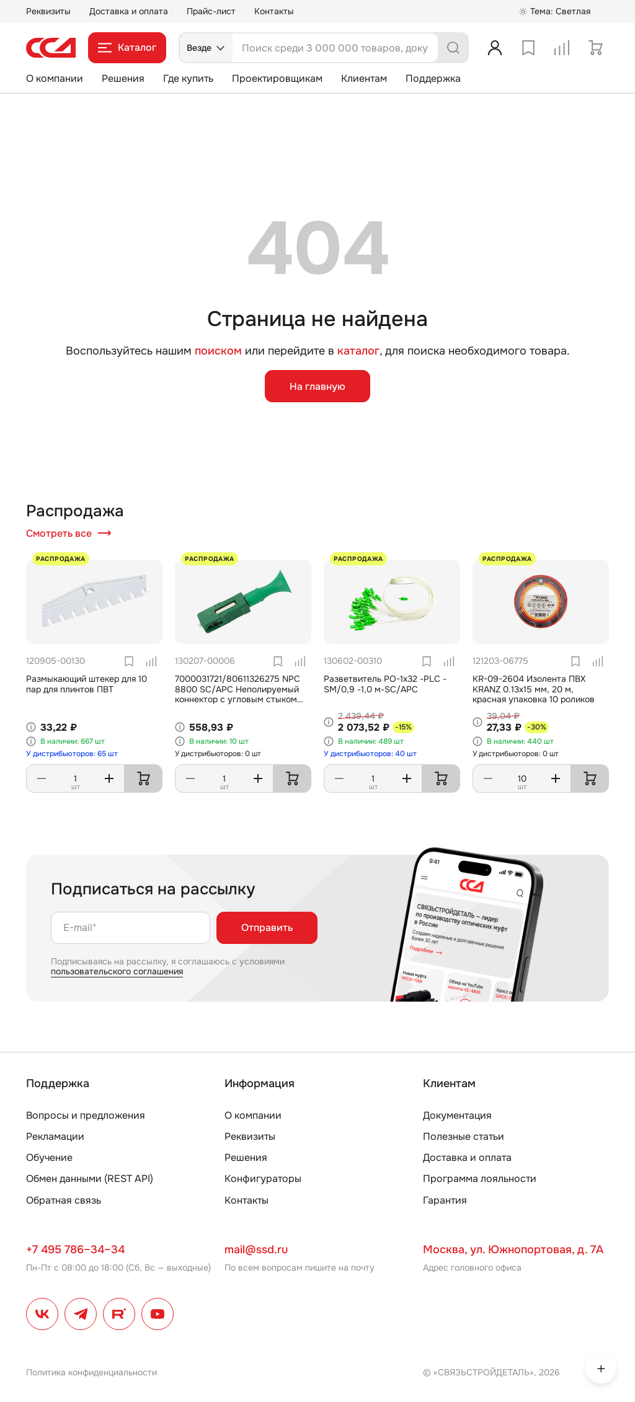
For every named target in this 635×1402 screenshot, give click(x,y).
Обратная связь (63, 1200)
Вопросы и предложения (85, 1115)
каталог (358, 351)
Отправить (267, 927)
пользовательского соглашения (117, 971)
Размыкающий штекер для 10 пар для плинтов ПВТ (86, 684)
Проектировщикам (277, 78)
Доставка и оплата (128, 11)
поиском (218, 351)
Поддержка (433, 78)
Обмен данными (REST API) (89, 1178)
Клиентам (364, 78)
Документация (457, 1115)
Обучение (49, 1157)
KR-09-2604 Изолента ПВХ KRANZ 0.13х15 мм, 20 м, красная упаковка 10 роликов (534, 689)
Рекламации (55, 1136)
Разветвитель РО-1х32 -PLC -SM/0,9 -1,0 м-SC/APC (385, 684)
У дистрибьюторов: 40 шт (370, 753)
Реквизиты (48, 11)
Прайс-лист (211, 11)
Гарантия (445, 1200)
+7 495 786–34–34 (75, 1249)
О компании (54, 78)
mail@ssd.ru (256, 1249)
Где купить (188, 78)
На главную (317, 386)
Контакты (274, 11)
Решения (123, 78)
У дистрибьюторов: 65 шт (72, 753)
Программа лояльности (479, 1178)
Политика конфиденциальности (91, 1372)
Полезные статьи (463, 1136)
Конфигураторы (262, 1178)
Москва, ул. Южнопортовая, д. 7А (513, 1249)
